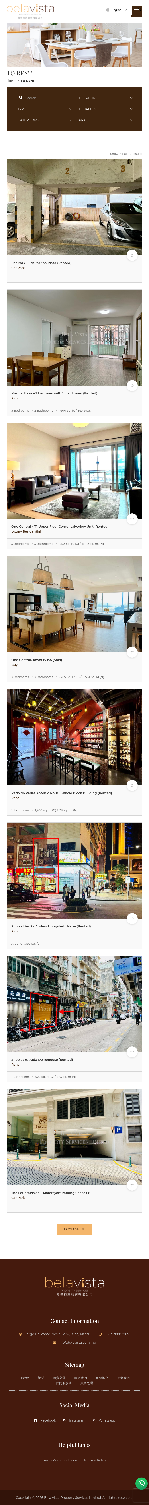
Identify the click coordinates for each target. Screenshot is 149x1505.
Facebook (45, 1420)
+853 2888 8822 (117, 1333)
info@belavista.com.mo (77, 1342)
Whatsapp (103, 1420)
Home (11, 81)
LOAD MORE (74, 1230)
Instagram (74, 1420)
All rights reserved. (117, 1497)
